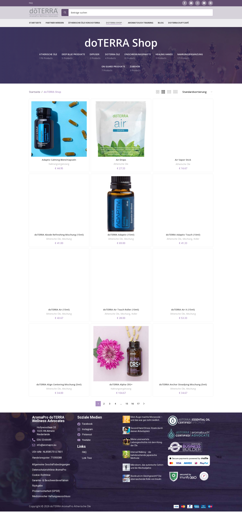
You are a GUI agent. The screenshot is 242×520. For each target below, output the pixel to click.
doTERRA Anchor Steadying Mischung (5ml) (183, 393)
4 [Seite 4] (115, 412)
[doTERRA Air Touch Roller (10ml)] (121, 287)
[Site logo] (43, 14)
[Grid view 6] (175, 97)
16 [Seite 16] (132, 412)
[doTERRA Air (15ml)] (58, 287)
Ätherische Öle (121, 168)
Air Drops (121, 163)
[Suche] (137, 15)
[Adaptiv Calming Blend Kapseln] (58, 133)
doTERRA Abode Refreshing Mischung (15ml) (58, 240)
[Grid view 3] (163, 97)
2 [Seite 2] (103, 412)
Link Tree (87, 466)
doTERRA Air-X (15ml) (183, 317)
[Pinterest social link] (210, 3)
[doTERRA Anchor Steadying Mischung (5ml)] (183, 362)
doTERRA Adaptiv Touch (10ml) (183, 239)
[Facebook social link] (184, 3)
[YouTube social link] (204, 3)
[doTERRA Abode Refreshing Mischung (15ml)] (58, 208)
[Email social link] (191, 3)
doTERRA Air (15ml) (58, 317)
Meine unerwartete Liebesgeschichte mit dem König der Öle (146, 451)
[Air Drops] (121, 133)
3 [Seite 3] (109, 412)
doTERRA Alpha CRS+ (121, 393)
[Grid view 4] (169, 97)
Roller (198, 243)
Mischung (67, 246)
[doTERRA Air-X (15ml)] (183, 287)
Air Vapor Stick (183, 163)
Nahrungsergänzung (58, 168)
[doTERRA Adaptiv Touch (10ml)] (183, 208)
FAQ (84, 460)
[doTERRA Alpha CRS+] (121, 362)
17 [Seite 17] (138, 412)
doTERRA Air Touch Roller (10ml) (121, 317)
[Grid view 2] (157, 97)
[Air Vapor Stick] (183, 133)
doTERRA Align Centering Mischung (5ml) (58, 393)
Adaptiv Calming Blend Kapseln (59, 163)
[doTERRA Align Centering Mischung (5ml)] (58, 362)
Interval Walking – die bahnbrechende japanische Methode (144, 463)
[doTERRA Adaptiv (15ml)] (121, 208)
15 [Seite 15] (126, 412)
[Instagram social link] (197, 3)
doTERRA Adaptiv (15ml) (121, 239)
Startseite (34, 96)
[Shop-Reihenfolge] (197, 96)
